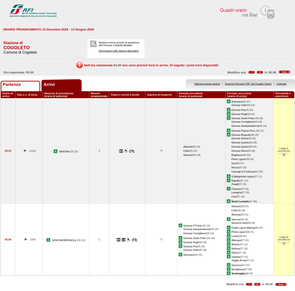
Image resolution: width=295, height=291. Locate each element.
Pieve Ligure (238, 159)
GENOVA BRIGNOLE (64, 240)
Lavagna (236, 192)
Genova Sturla (239, 138)
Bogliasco (236, 155)
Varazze (187, 155)
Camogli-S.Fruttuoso (243, 171)
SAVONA (64, 151)
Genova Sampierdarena (245, 125)
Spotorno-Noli (239, 222)
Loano (235, 236)
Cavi (233, 196)
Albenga (236, 240)
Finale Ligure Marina (243, 227)
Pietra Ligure (238, 231)
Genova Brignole (241, 134)
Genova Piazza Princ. (243, 130)
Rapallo (235, 180)
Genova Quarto (240, 142)
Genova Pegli (239, 114)
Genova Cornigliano (242, 121)
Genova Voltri (239, 105)
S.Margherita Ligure (242, 176)
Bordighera (237, 269)
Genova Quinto (240, 146)
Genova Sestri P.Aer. (243, 118)
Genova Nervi (239, 150)
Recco (235, 167)
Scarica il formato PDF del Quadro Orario (248, 83)
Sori (233, 163)
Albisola (187, 146)
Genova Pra (238, 110)
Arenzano (236, 101)
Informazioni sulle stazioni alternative (119, 50)
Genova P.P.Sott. (192, 225)
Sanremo (236, 265)
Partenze (12, 84)
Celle (186, 150)
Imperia (235, 256)
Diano (234, 252)
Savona (235, 219)
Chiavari (236, 189)
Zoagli (234, 184)
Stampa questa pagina (207, 83)
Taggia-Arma (238, 260)
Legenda (281, 83)
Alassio (235, 244)
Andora (235, 248)
